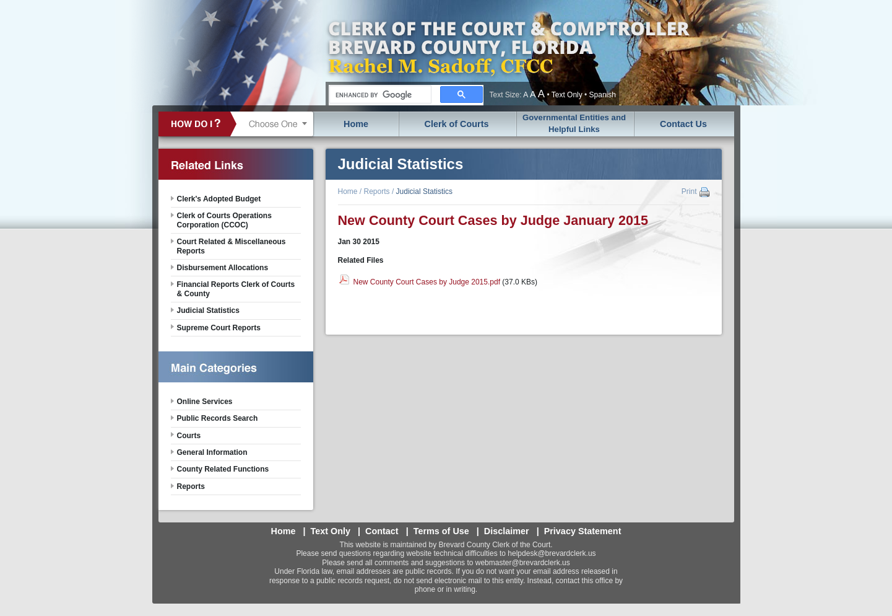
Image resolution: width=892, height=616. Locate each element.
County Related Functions (223, 469)
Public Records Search (217, 418)
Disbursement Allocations (223, 267)
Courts (189, 435)
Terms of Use (441, 531)
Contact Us (683, 124)
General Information (212, 452)
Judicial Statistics (424, 191)
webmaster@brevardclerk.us (522, 562)
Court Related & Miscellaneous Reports (231, 246)
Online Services (205, 401)
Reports (377, 191)
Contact (382, 531)
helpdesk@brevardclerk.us (551, 553)
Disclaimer (506, 531)
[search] (379, 94)
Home (356, 124)
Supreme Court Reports (219, 327)
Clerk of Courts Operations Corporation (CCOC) (224, 220)
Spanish (602, 94)
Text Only (567, 94)
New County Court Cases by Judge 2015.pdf (426, 282)
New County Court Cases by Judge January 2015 (493, 220)
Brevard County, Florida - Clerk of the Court (508, 52)
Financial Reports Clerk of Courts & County (236, 288)
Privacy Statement (582, 531)
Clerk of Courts (457, 124)
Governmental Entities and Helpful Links (574, 123)
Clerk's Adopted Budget (219, 199)
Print (689, 191)
